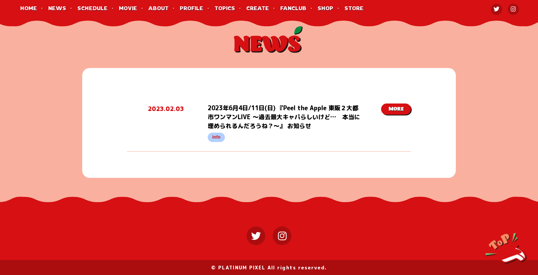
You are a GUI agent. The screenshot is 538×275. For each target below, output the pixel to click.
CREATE (257, 8)
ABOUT (158, 8)
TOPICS (224, 8)
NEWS (57, 8)
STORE (354, 8)
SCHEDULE (92, 8)
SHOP (325, 8)
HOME (28, 8)
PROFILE (191, 8)
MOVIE (128, 8)
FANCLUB (293, 8)
